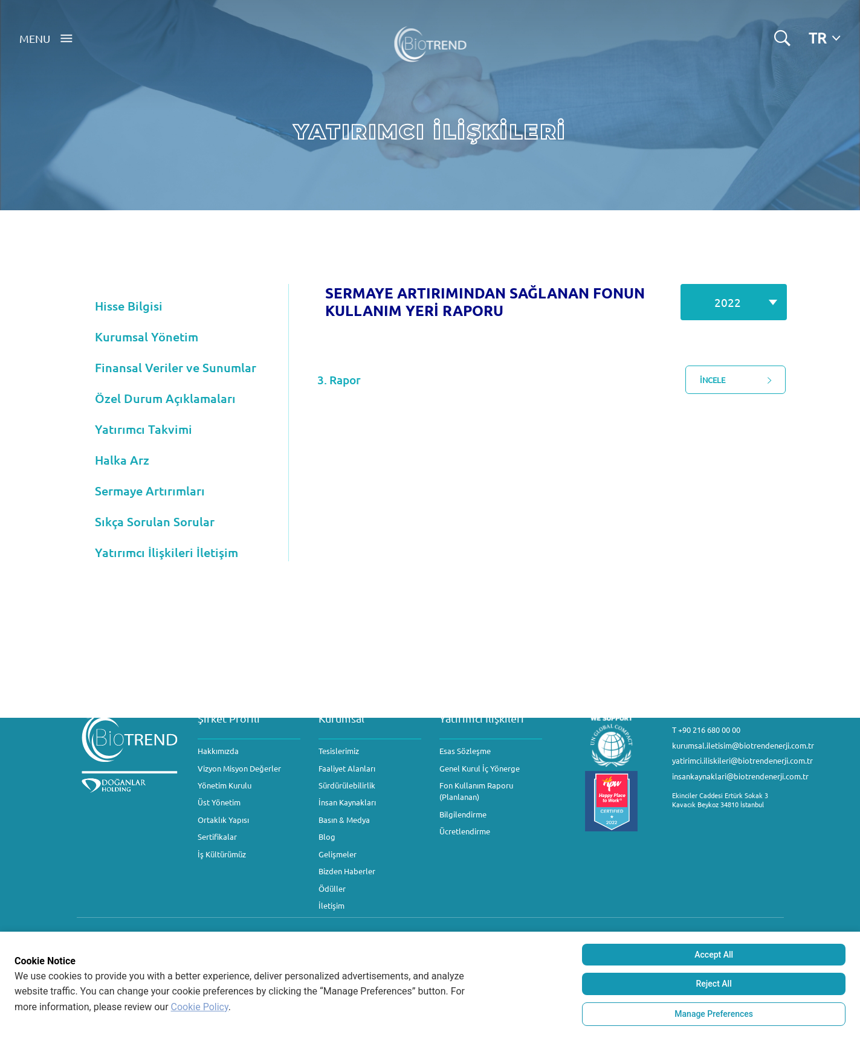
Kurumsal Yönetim (146, 336)
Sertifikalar (217, 836)
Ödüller (332, 888)
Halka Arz (122, 460)
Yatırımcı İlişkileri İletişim (166, 552)
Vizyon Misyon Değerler (239, 768)
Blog (326, 836)
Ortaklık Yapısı (223, 819)
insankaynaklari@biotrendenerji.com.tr (740, 776)
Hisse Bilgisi (129, 306)
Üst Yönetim (219, 802)
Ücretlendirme (464, 831)
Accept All (713, 954)
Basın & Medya (344, 819)
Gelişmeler (337, 854)
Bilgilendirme (463, 814)
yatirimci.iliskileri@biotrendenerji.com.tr (742, 760)
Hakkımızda (218, 751)
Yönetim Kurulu (224, 785)
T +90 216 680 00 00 (706, 729)
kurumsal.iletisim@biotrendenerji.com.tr (743, 745)
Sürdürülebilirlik (346, 785)
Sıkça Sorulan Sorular (155, 521)
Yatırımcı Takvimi (143, 429)
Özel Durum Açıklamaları (165, 398)
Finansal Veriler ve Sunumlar (175, 367)
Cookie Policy (199, 1007)
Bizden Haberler (346, 871)
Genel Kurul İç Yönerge (479, 768)
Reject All (714, 983)
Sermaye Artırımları (150, 490)
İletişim (331, 905)
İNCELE (748, 380)
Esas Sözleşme (465, 751)
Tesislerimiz (338, 751)
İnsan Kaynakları (347, 802)
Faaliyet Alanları (346, 768)
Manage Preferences (713, 1014)
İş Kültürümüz (222, 854)
